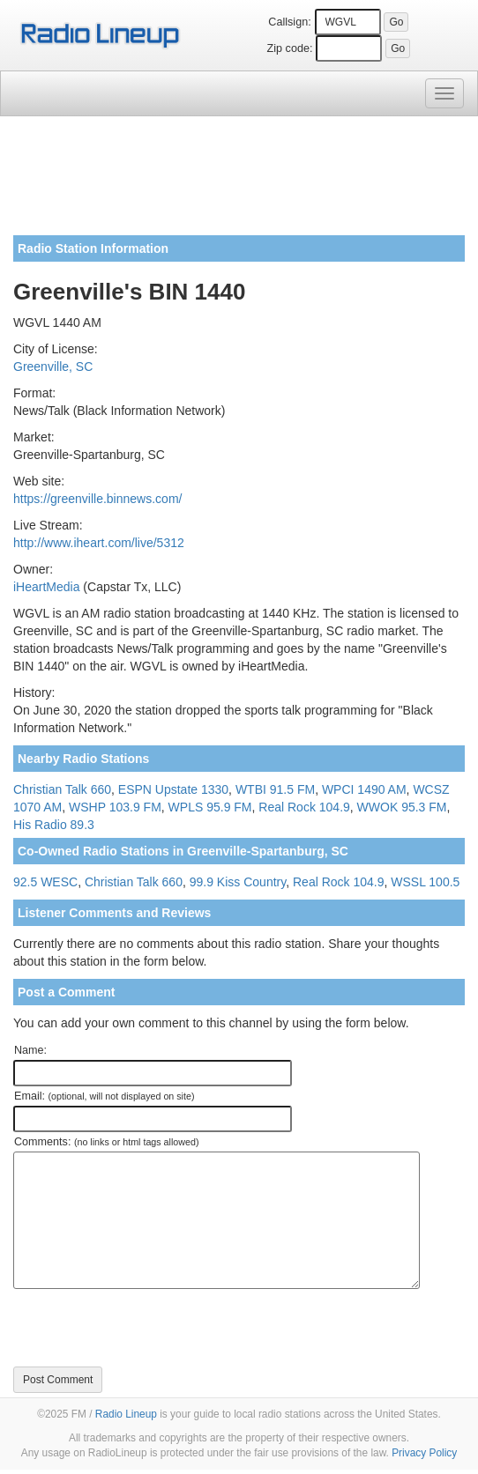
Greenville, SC (53, 366)
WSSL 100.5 (425, 882)
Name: (30, 1050)
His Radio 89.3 (53, 825)
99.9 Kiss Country (238, 882)
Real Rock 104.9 (304, 807)
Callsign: (289, 22)
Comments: (106, 1142)
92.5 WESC (45, 882)
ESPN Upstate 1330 (173, 789)
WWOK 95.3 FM (402, 807)
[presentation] (147, 1327)
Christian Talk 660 (62, 789)
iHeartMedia (46, 587)
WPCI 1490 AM (364, 789)
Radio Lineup (126, 1414)
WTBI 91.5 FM (275, 789)
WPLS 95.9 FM (210, 807)
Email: (104, 1096)
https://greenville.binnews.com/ (97, 499)
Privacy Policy (424, 1453)
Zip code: (290, 48)
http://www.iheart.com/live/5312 (98, 543)
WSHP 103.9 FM (115, 807)
